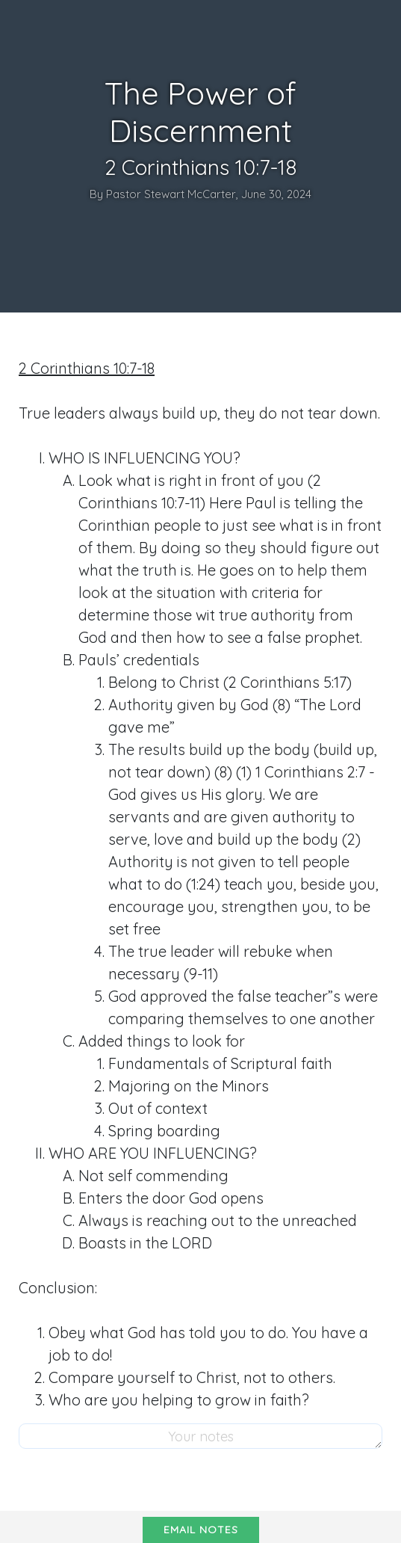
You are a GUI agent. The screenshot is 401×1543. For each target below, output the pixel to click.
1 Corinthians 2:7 (310, 772)
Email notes (201, 1529)
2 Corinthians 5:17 (287, 682)
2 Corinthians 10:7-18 (87, 368)
